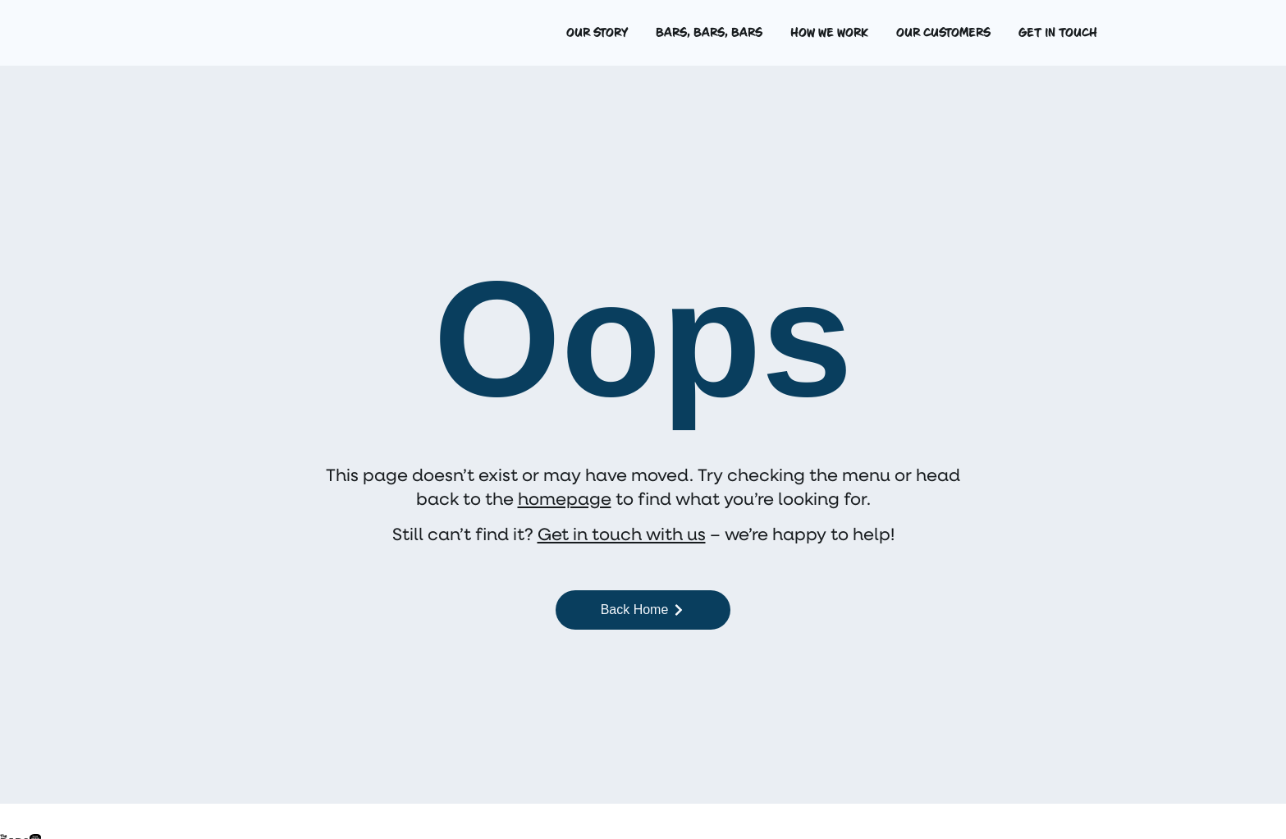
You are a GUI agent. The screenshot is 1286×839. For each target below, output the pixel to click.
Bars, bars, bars (709, 32)
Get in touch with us (622, 533)
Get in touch (1057, 32)
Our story (597, 32)
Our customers (943, 32)
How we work (829, 32)
